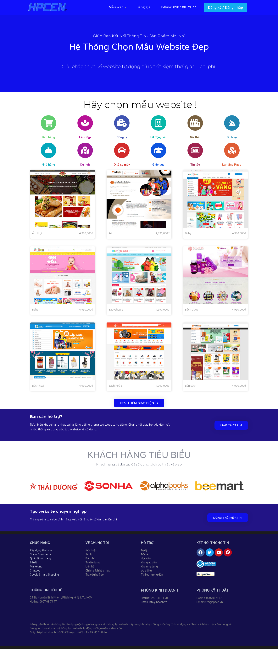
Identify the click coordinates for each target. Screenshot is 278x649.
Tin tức (195, 164)
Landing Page (231, 164)
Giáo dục (158, 164)
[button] (139, 403)
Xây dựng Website (41, 550)
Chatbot (35, 570)
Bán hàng (48, 137)
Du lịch (85, 164)
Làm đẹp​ (85, 137)
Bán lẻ (33, 562)
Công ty (122, 137)
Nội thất (195, 137)
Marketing (36, 566)
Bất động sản (158, 137)
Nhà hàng (48, 164)
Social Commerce (41, 554)
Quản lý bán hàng (40, 558)
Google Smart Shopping (44, 574)
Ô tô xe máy (122, 164)
